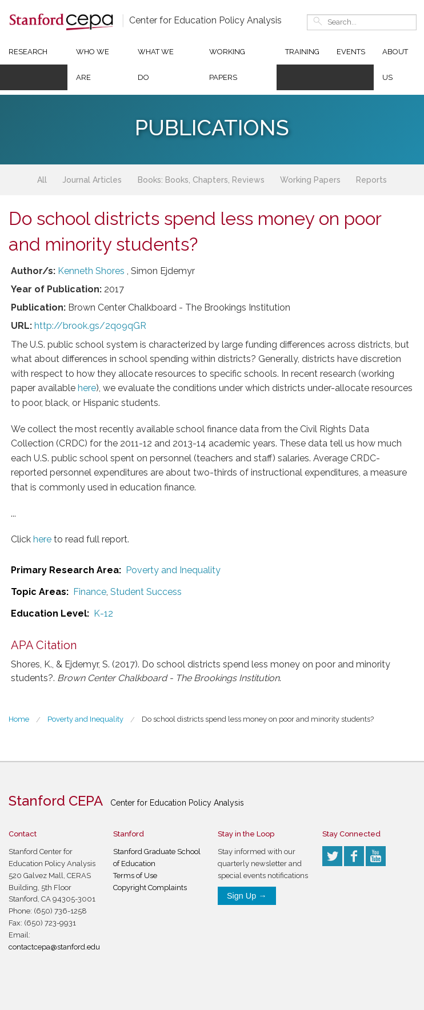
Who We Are (92, 64)
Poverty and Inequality (173, 570)
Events (351, 51)
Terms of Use (135, 875)
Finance (89, 591)
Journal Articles (92, 179)
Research (28, 51)
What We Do (156, 64)
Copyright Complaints (150, 887)
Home (19, 719)
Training (302, 51)
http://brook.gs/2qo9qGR (90, 325)
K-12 (103, 613)
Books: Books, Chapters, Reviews (201, 179)
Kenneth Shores (91, 270)
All (42, 179)
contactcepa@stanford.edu (54, 947)
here (87, 388)
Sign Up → (247, 895)
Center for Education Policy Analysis (205, 20)
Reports (371, 179)
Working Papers (227, 64)
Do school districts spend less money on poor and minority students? (258, 719)
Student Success (146, 591)
